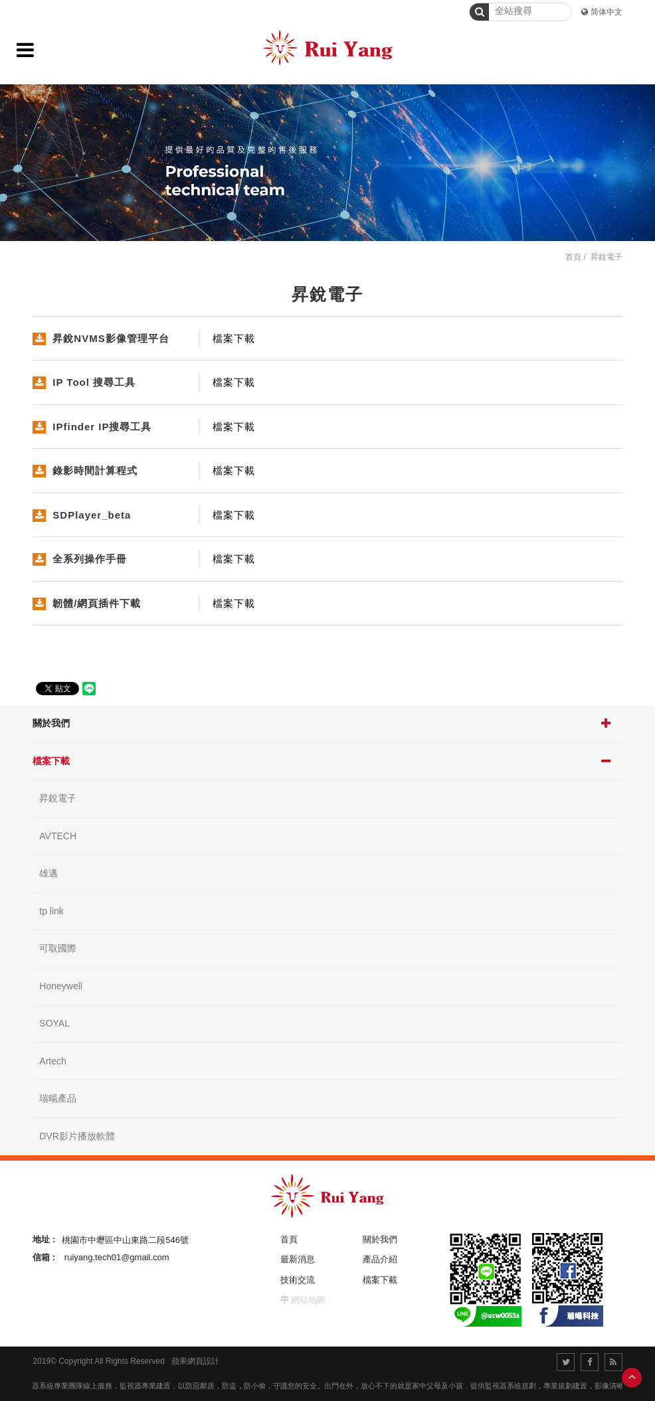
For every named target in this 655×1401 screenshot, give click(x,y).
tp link (51, 911)
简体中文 (606, 12)
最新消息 (297, 1259)
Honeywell (60, 986)
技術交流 (297, 1280)
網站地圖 (308, 1300)
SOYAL (54, 1023)
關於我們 (51, 723)
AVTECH (57, 836)
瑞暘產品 (57, 1098)
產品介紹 (380, 1259)
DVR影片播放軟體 (77, 1136)
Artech (52, 1061)
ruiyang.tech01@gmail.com (116, 1257)
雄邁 (48, 873)
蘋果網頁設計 (195, 1361)
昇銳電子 (57, 798)
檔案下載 (51, 761)
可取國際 (57, 948)
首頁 (573, 257)
